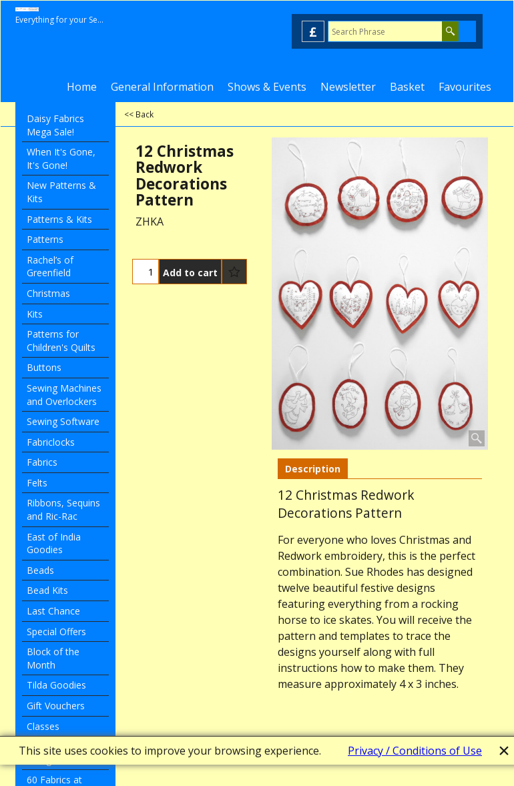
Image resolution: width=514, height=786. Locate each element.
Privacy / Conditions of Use (415, 750)
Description (312, 468)
